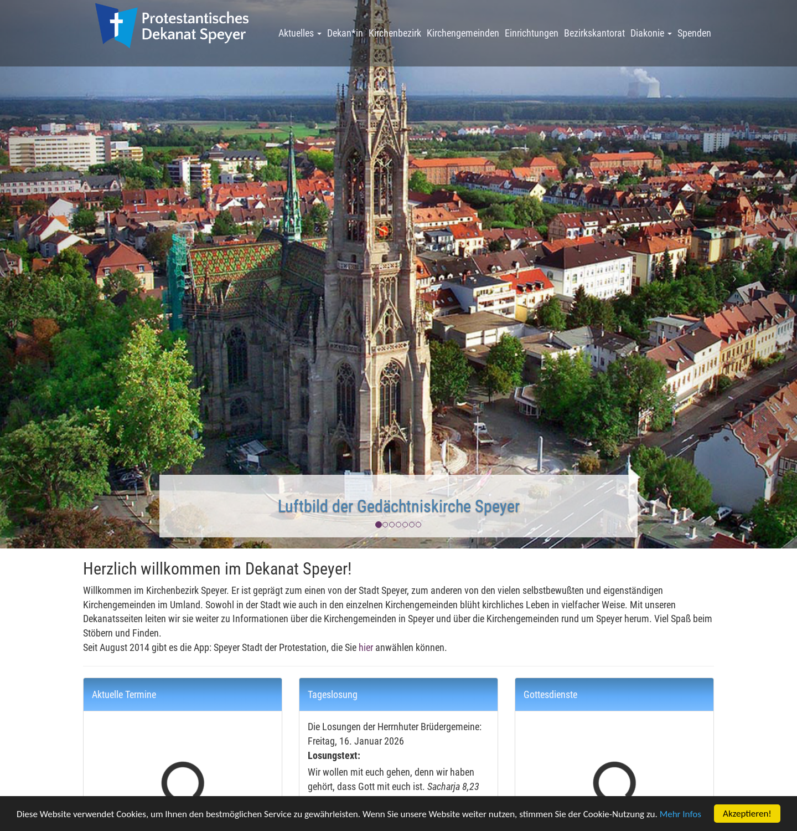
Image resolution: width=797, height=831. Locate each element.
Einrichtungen (531, 33)
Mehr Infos (680, 814)
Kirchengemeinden (463, 33)
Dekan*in (345, 33)
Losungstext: (334, 755)
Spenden (694, 33)
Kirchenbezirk (395, 33)
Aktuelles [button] (300, 33)
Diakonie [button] (651, 33)
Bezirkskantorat (594, 33)
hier (366, 647)
